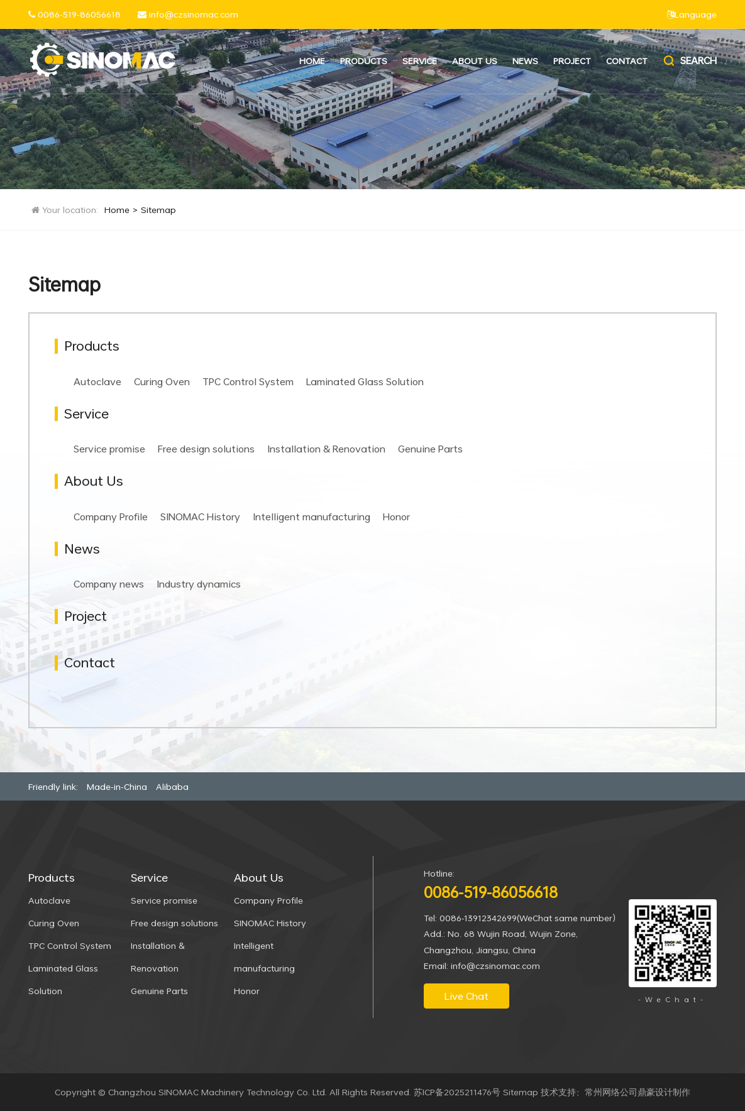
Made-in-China (117, 786)
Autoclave (97, 381)
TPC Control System (248, 381)
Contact (627, 60)
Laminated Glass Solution (365, 381)
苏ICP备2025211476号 (457, 1091)
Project (572, 60)
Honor (396, 516)
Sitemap (158, 209)
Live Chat (466, 996)
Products (363, 60)
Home (312, 60)
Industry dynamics (199, 583)
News (525, 60)
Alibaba (172, 786)
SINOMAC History (200, 516)
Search (689, 60)
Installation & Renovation (326, 448)
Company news (109, 583)
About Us (474, 60)
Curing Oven (162, 381)
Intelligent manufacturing (311, 516)
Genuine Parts (430, 448)
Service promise (109, 448)
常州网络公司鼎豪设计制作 (637, 1091)
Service (419, 60)
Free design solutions (206, 448)
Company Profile (111, 516)
